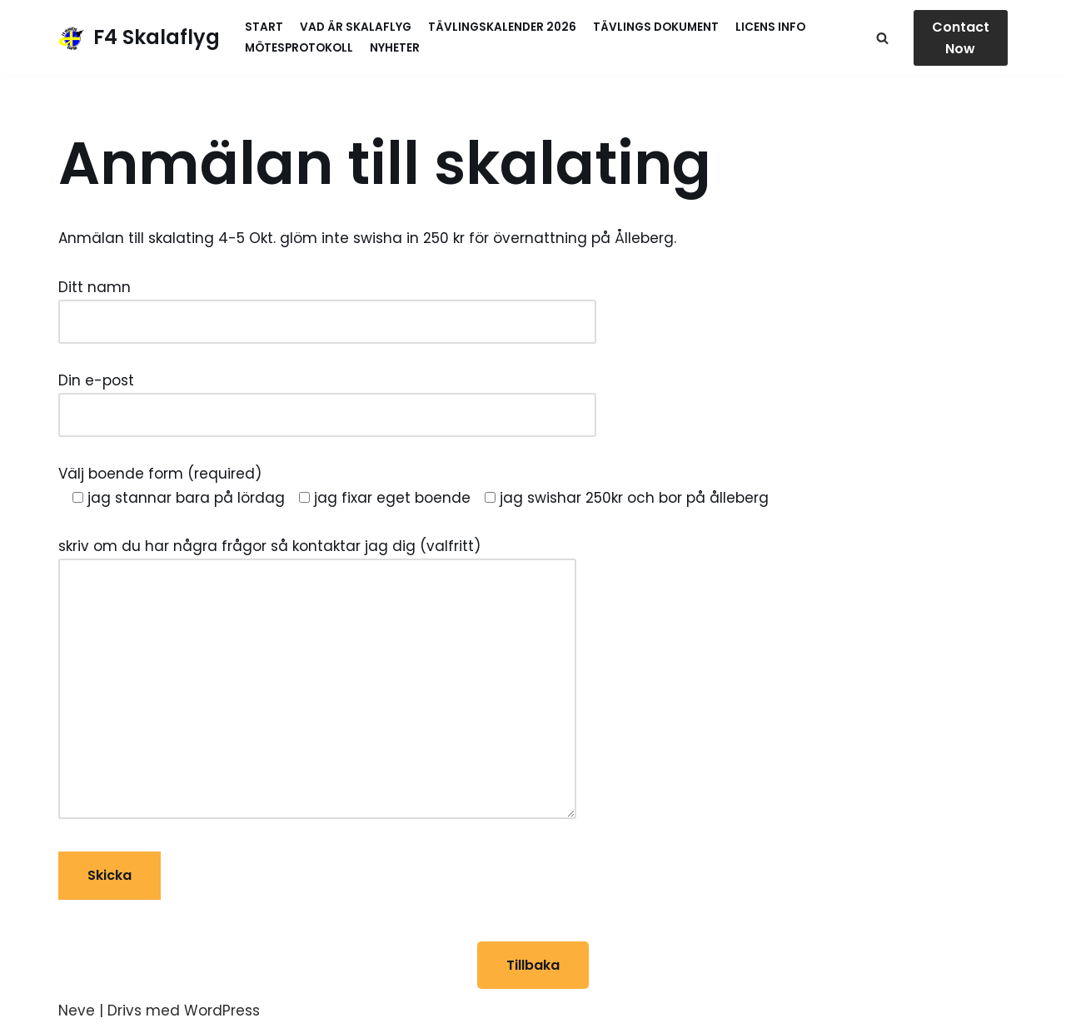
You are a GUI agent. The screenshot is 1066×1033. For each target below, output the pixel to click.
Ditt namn (327, 304)
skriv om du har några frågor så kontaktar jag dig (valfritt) (317, 680)
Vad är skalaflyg (355, 27)
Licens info (770, 27)
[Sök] (882, 38)
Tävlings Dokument (656, 27)
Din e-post (327, 397)
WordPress (222, 1011)
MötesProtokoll (299, 48)
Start (264, 27)
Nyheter (395, 48)
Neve (76, 1011)
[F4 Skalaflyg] (139, 38)
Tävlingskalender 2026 (502, 27)
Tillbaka (533, 965)
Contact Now (960, 37)
